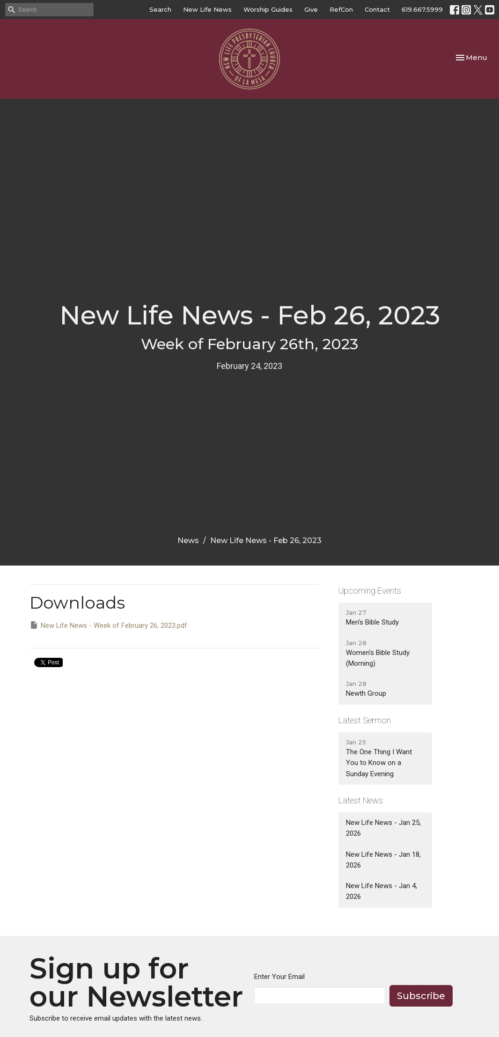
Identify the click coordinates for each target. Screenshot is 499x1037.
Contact (377, 9)
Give (311, 9)
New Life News (207, 9)
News (188, 540)
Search (160, 9)
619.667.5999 (422, 9)
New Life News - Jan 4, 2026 (381, 891)
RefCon (341, 9)
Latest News (360, 800)
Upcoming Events (369, 591)
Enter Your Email (279, 976)
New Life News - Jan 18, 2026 (383, 859)
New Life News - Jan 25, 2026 (383, 828)
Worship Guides (268, 9)
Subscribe (421, 995)
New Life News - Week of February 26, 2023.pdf (108, 625)
